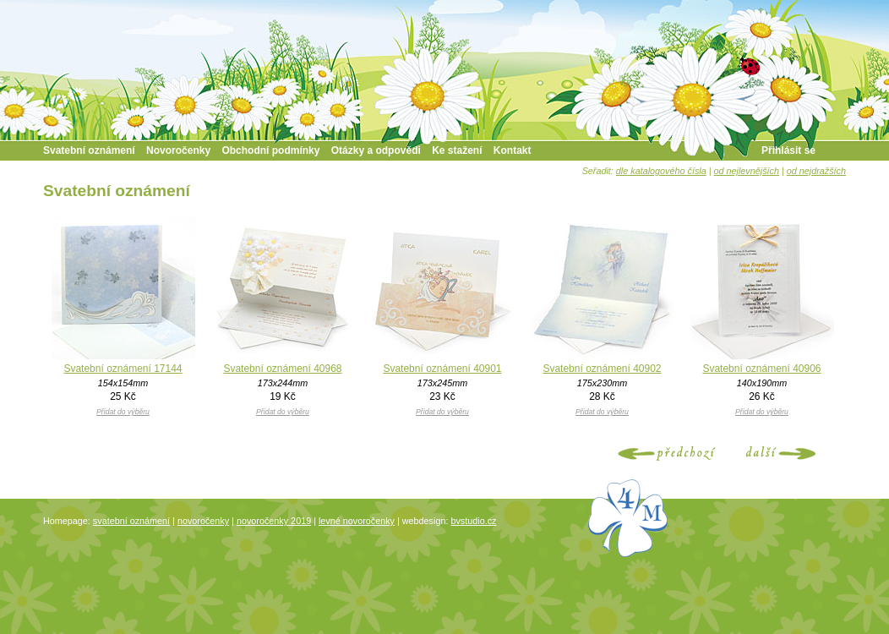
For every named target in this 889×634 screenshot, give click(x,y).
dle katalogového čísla (661, 171)
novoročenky (203, 521)
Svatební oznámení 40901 (442, 368)
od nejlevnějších (746, 171)
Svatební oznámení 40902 (602, 368)
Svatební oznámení (89, 150)
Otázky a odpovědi (376, 150)
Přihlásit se (788, 150)
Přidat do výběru (123, 411)
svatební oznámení (131, 521)
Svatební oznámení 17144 (122, 368)
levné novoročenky (357, 521)
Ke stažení (457, 150)
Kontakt (513, 150)
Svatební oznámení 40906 (761, 368)
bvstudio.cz (473, 521)
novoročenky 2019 (274, 521)
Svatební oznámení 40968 (282, 368)
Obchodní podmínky (270, 150)
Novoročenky (178, 150)
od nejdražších (816, 171)
